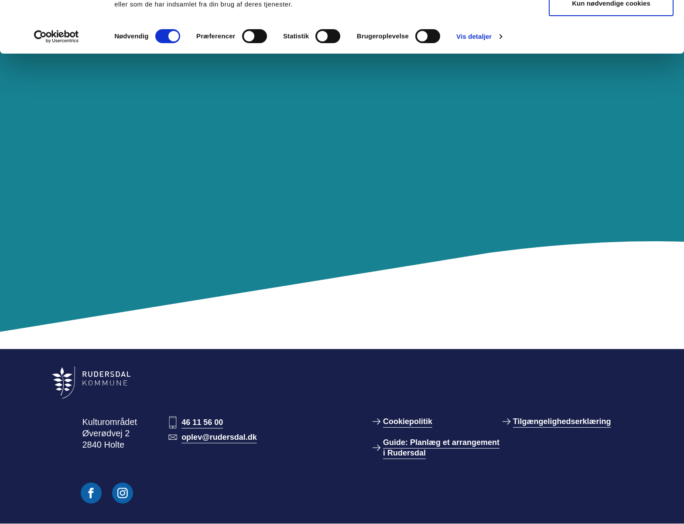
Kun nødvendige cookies (611, 51)
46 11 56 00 (202, 422)
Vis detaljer (474, 85)
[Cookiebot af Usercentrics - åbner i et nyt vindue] (56, 85)
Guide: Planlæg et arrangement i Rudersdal (441, 447)
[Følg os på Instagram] (122, 493)
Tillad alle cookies (611, 23)
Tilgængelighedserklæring (562, 421)
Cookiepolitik (407, 421)
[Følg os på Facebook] (91, 493)
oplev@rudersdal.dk (219, 437)
